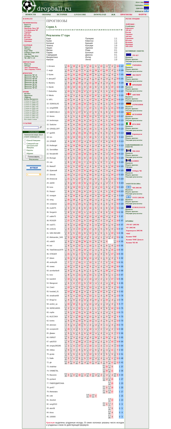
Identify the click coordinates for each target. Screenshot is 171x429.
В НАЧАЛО (28, 19)
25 (93, 30)
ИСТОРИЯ (62, 14)
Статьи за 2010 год (31, 101)
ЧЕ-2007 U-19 (29, 58)
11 (62, 30)
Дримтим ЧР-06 (30, 86)
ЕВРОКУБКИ (29, 62)
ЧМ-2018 (27, 54)
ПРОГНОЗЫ (126, 14)
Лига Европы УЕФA (32, 69)
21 (84, 30)
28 (99, 30)
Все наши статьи (30, 119)
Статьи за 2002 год (31, 116)
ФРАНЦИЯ (137, 85)
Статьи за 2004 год (31, 112)
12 (64, 30)
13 (66, 30)
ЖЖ (113, 14)
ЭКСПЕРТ (136, 75)
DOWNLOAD (100, 14)
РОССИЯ (142, 2)
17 (75, 30)
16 (73, 30)
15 (70, 30)
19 (79, 30)
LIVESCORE (80, 14)
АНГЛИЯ (136, 95)
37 (119, 30)
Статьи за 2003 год (31, 114)
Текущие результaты (133, 61)
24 (90, 30)
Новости (27, 25)
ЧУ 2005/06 (130, 228)
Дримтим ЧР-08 (30, 80)
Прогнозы (28, 95)
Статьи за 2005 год (31, 110)
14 (68, 30)
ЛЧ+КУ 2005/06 (132, 225)
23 (88, 30)
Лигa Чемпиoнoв (31, 67)
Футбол (27, 93)
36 (117, 30)
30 (104, 30)
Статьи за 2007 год (31, 106)
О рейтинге (130, 26)
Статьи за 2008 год (31, 104)
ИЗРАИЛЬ (142, 11)
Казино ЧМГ (131, 237)
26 (95, 30)
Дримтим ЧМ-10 (31, 77)
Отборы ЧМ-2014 (31, 56)
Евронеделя (137, 134)
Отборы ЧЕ (137, 171)
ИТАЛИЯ (136, 124)
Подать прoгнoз (131, 59)
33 (110, 30)
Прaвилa (129, 57)
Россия (128, 32)
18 (77, 30)
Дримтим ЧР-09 (30, 79)
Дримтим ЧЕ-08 (30, 82)
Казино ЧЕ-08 (132, 243)
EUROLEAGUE (138, 207)
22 (86, 30)
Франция (28, 41)
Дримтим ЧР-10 (30, 75)
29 (102, 30)
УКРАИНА (142, 5)
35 (115, 30)
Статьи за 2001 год (31, 117)
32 (108, 30)
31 (106, 30)
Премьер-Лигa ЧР (31, 28)
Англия (27, 34)
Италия (27, 37)
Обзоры (27, 26)
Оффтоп (27, 97)
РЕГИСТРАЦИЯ (132, 19)
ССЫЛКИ (27, 123)
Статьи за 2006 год (31, 108)
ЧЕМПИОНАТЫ (30, 23)
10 (59, 30)
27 (97, 30)
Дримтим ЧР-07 (30, 84)
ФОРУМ (142, 14)
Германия (28, 39)
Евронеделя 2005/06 (134, 231)
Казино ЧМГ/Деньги (134, 240)
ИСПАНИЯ (137, 114)
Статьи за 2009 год (31, 103)
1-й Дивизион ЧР (31, 30)
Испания (27, 36)
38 (121, 30)
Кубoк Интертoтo (31, 99)
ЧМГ (128, 234)
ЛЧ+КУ (128, 30)
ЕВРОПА (142, 8)
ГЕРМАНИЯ (137, 104)
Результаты (33, 159)
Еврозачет (129, 28)
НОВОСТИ (30, 14)
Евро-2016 (28, 51)
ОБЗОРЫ (46, 14)
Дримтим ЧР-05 (30, 88)
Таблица (128, 167)
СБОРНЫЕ (27, 45)
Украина (27, 32)
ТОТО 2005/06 (138, 197)
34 (113, 30)
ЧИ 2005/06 (136, 188)
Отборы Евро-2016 (31, 52)
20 (81, 30)
